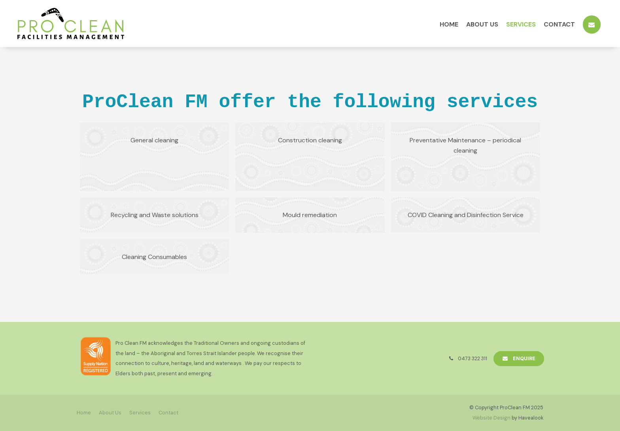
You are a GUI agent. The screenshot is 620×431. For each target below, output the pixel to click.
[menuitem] (84, 413)
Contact (559, 24)
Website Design (491, 417)
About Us (482, 24)
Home (449, 24)
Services (521, 24)
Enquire (524, 358)
